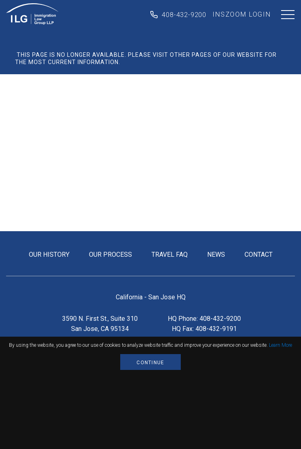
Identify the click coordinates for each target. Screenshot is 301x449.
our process (110, 254)
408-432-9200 (184, 15)
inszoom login (241, 14)
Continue (150, 362)
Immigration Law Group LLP (32, 14)
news (216, 254)
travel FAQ (170, 254)
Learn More (280, 345)
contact (259, 254)
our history (49, 254)
